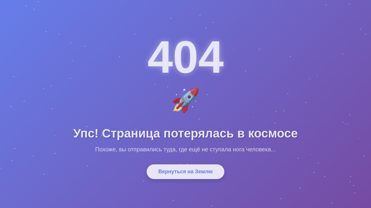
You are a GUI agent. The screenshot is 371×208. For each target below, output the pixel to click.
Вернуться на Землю (185, 174)
